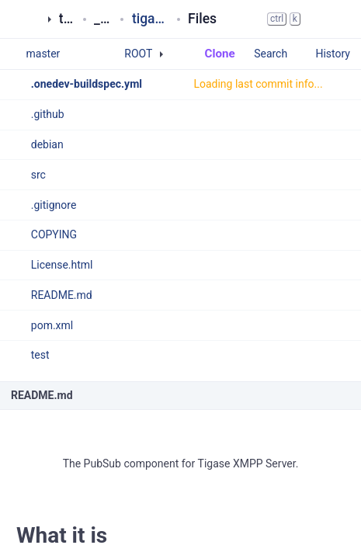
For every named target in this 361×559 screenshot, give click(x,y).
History (332, 53)
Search (278, 53)
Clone (212, 54)
